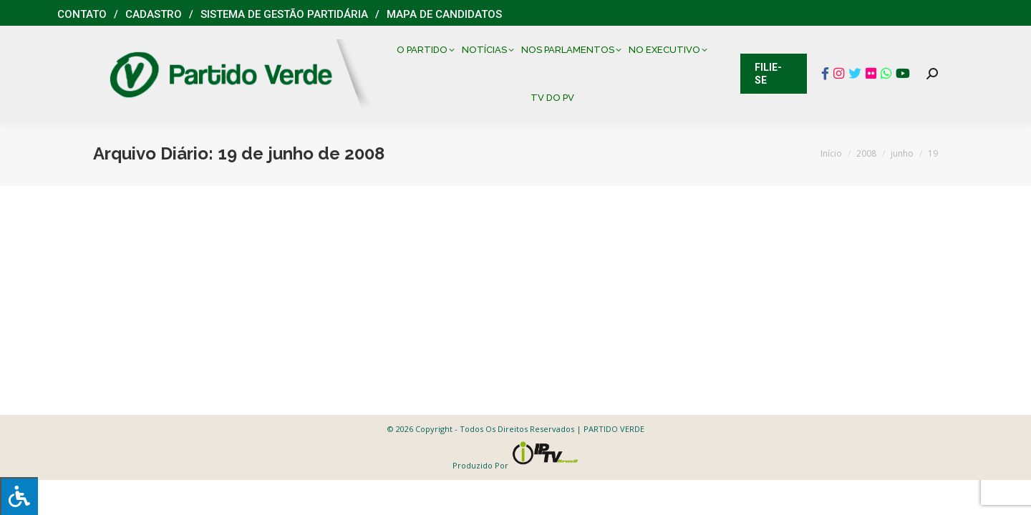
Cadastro (153, 14)
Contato (82, 14)
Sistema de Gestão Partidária (284, 14)
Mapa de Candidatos (444, 14)
